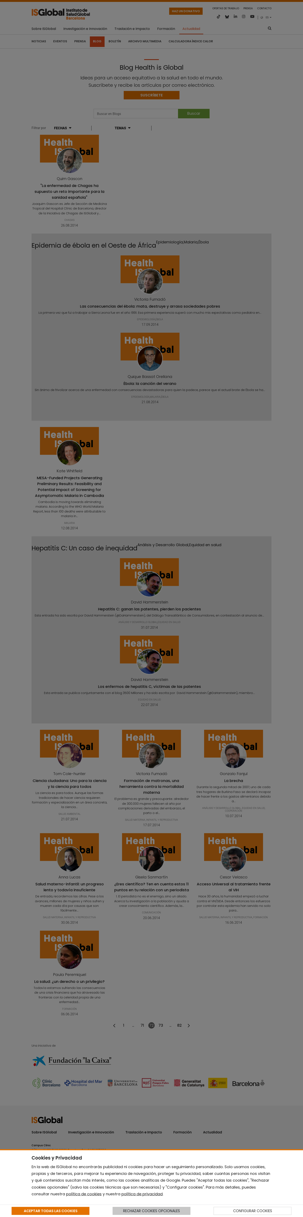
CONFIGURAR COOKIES (252, 1210)
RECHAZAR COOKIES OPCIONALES (151, 1210)
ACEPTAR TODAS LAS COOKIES (50, 1210)
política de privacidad (142, 1194)
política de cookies (84, 1194)
